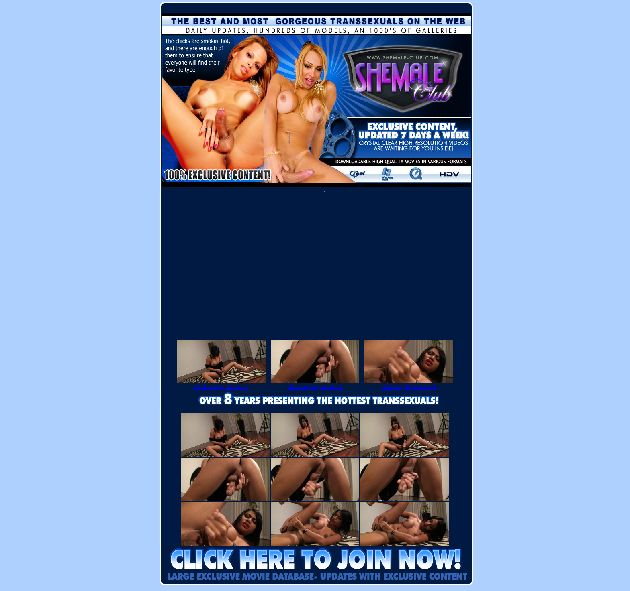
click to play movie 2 (315, 384)
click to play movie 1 (221, 384)
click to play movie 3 (408, 384)
